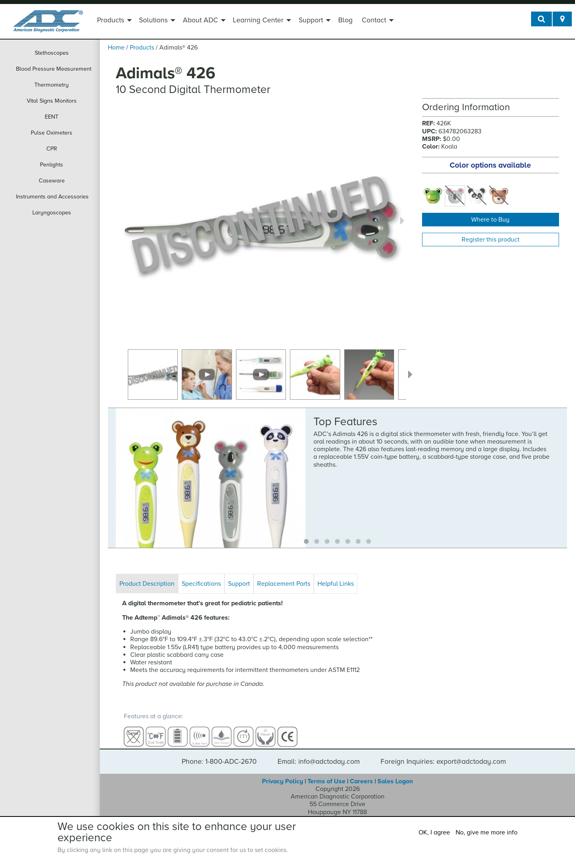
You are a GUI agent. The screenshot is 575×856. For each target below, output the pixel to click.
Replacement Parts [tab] (283, 584)
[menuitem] (113, 21)
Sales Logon (395, 774)
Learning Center (258, 20)
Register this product (490, 240)
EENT (51, 116)
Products (110, 20)
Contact (374, 20)
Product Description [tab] (146, 584)
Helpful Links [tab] (335, 584)
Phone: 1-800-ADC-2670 (219, 754)
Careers (361, 774)
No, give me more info (487, 832)
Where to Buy (490, 220)
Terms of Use (326, 774)
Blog (345, 20)
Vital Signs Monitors (52, 100)
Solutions (153, 20)
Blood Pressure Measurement (53, 68)
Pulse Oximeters (51, 132)
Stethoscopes (52, 53)
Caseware (52, 180)
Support (311, 20)
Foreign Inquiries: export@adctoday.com (443, 754)
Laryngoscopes (51, 212)
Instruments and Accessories (52, 196)
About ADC (200, 20)
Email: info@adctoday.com (319, 754)
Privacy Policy (282, 774)
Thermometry (51, 84)
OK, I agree (434, 832)
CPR (51, 148)
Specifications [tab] (201, 584)
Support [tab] (239, 584)
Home (116, 48)
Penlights (51, 164)
